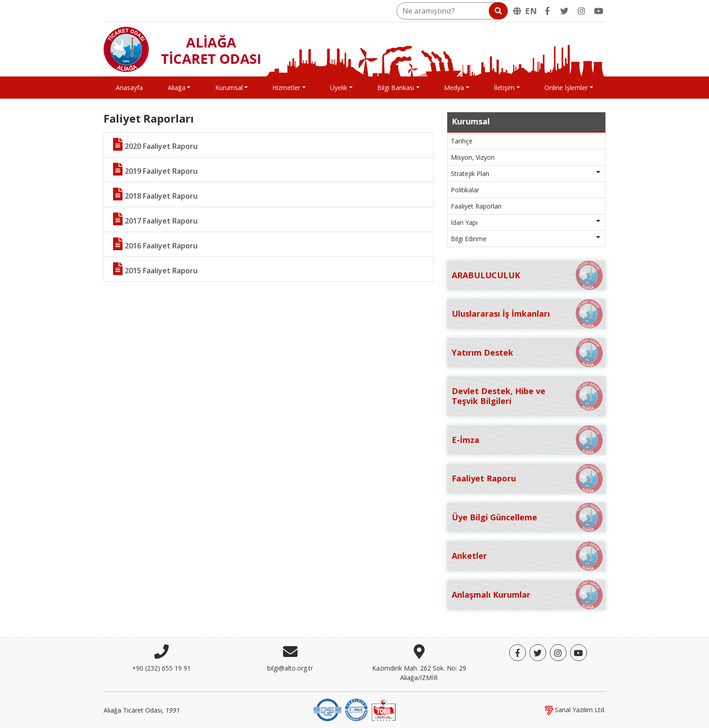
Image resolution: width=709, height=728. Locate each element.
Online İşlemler (566, 87)
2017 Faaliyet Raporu (155, 219)
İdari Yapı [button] (464, 222)
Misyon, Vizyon (473, 157)
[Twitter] (564, 11)
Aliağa (176, 87)
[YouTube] (598, 11)
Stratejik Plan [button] (470, 173)
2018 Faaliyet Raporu (155, 194)
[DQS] (327, 709)
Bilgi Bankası (395, 87)
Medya (454, 87)
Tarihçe (462, 141)
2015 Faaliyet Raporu (155, 269)
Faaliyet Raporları (476, 206)
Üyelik (338, 87)
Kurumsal (229, 87)
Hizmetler (286, 87)
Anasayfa (129, 87)
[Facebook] (547, 11)
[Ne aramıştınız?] (451, 10)
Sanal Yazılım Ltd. (575, 709)
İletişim (504, 87)
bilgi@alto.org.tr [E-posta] (290, 668)
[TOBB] (383, 709)
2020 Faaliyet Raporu (155, 144)
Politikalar (465, 190)
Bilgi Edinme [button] (469, 238)
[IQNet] (356, 709)
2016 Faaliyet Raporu (155, 244)
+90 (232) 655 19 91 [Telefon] (161, 668)
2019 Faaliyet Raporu (155, 169)
